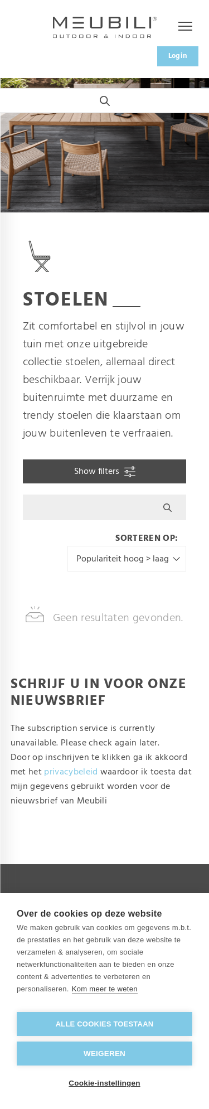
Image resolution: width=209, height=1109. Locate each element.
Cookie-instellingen (104, 1083)
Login (178, 56)
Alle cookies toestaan (105, 1024)
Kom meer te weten (105, 989)
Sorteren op (145, 538)
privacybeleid (71, 772)
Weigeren (104, 1053)
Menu (180, 27)
